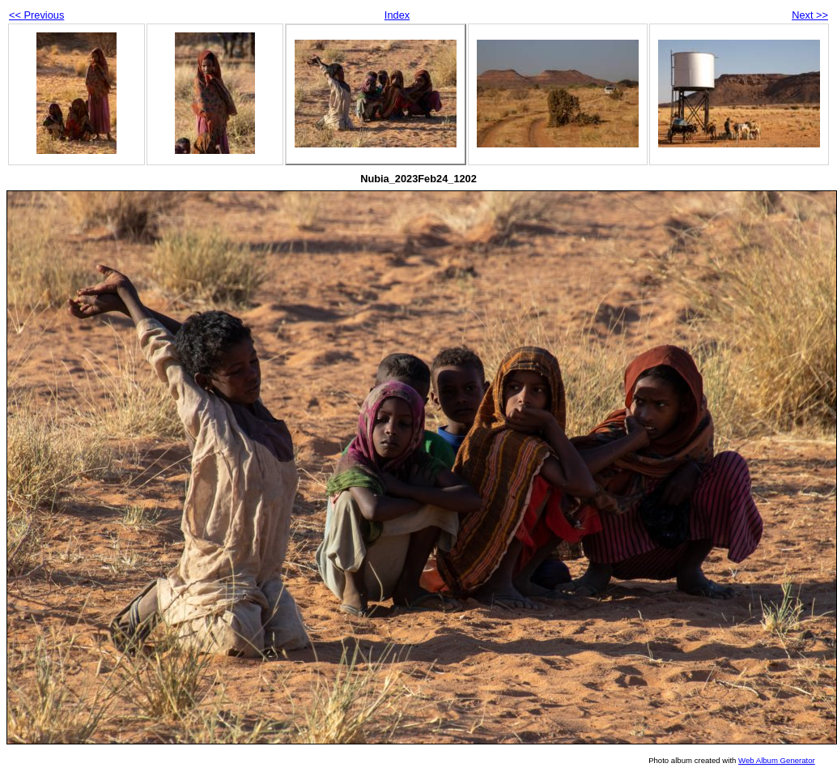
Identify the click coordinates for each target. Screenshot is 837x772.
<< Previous (36, 15)
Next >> (810, 15)
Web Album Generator (776, 760)
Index (397, 15)
